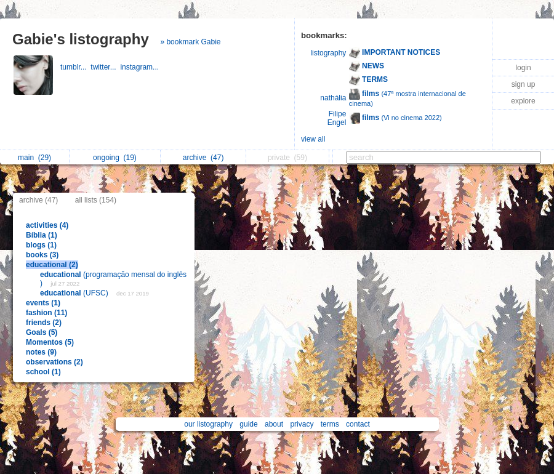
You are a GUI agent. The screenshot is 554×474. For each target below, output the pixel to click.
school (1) (43, 372)
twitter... (105, 67)
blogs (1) (41, 245)
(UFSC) (75, 293)
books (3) (42, 255)
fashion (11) (46, 312)
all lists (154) (95, 200)
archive (203, 157)
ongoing (115, 157)
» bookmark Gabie (190, 42)
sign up (524, 84)
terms (330, 424)
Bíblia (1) (41, 235)
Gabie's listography (80, 39)
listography (328, 53)
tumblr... (75, 67)
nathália (333, 98)
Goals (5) (41, 332)
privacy (301, 424)
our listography (208, 424)
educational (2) (52, 264)
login (523, 67)
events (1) (43, 303)
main (34, 157)
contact (358, 424)
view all (313, 139)
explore (523, 101)
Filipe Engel (337, 118)
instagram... (140, 67)
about (274, 424)
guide (248, 424)
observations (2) (54, 362)
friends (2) (44, 322)
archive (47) (38, 200)
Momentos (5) (50, 342)
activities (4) (47, 225)
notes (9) (41, 352)
